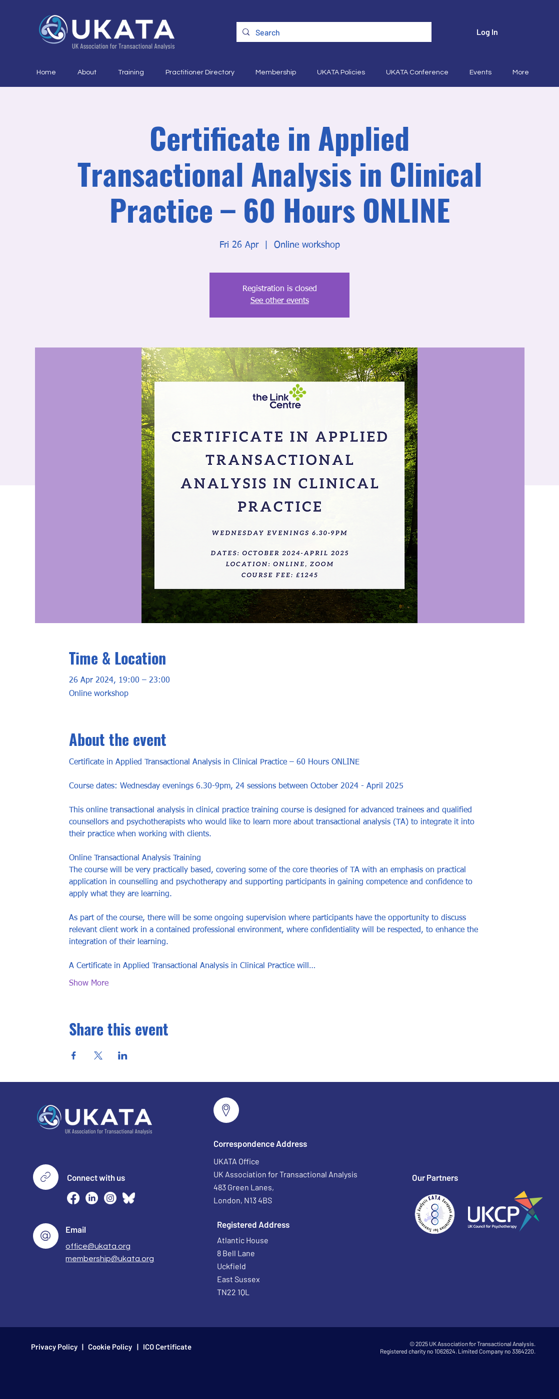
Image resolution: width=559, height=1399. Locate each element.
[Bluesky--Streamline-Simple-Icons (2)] (128, 1198)
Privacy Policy (54, 1346)
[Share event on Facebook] (73, 1055)
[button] (84, 72)
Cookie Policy (110, 1346)
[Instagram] (110, 1198)
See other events (279, 301)
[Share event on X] (98, 1055)
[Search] (333, 32)
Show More (88, 984)
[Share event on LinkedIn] (123, 1055)
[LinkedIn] (92, 1198)
